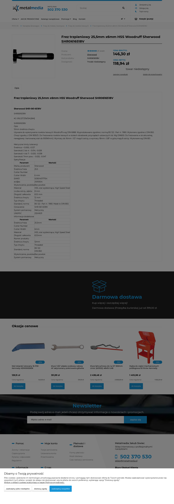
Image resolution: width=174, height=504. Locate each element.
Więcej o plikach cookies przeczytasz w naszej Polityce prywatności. (34, 482)
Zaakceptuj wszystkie (61, 489)
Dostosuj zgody (40, 489)
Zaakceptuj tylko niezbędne (18, 489)
